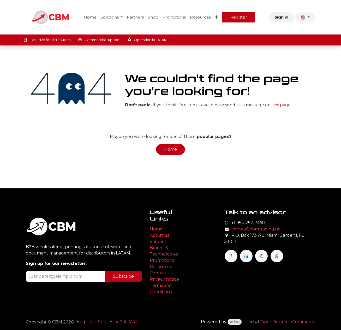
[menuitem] (90, 17)
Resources (161, 266)
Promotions (162, 260)
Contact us (161, 272)
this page (281, 104)
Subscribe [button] (123, 276)
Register (238, 17)
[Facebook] (231, 256)
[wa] (277, 256)
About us (159, 235)
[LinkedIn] (246, 256)
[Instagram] (261, 256)
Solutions (159, 241)
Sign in (281, 17)
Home (170, 149)
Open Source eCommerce (287, 321)
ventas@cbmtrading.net (256, 229)
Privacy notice (164, 279)
